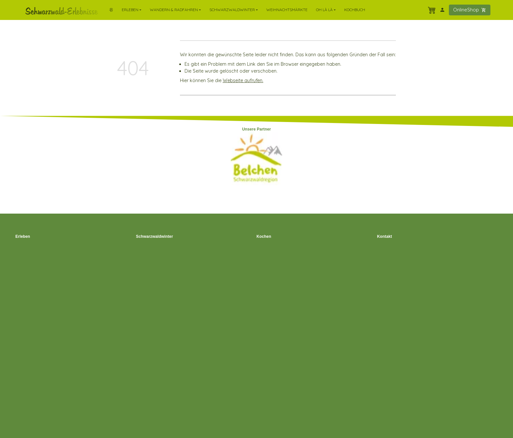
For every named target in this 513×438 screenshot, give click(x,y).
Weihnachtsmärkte (287, 9)
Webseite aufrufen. (243, 80)
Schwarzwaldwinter (154, 236)
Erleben (22, 236)
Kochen (263, 236)
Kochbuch (354, 9)
